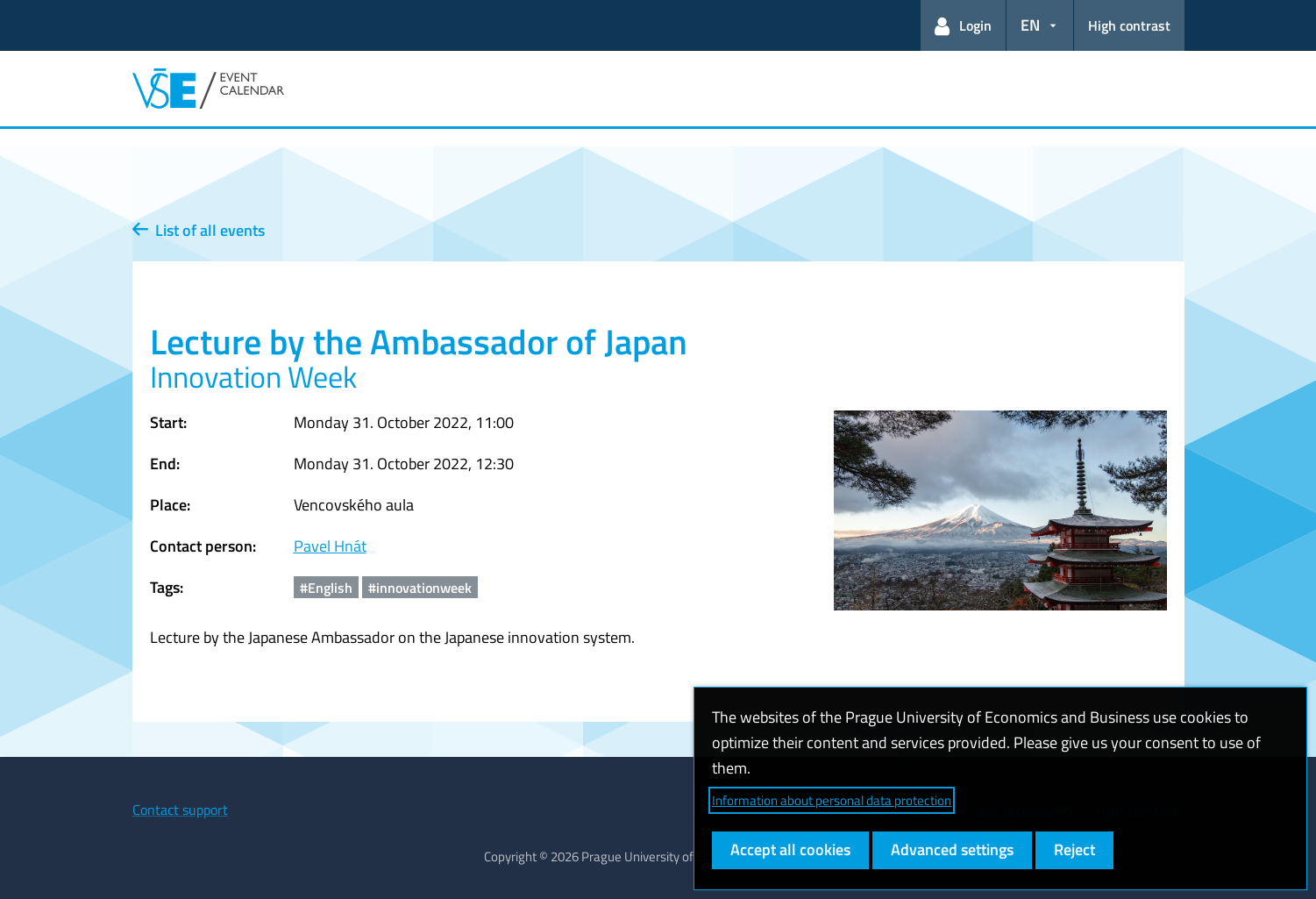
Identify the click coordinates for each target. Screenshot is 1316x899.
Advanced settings (952, 849)
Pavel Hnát (330, 546)
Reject (1074, 849)
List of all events (198, 230)
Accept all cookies (790, 849)
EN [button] (1030, 25)
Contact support (180, 809)
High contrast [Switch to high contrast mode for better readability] (1129, 25)
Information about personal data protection (831, 800)
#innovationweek (420, 587)
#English (326, 587)
